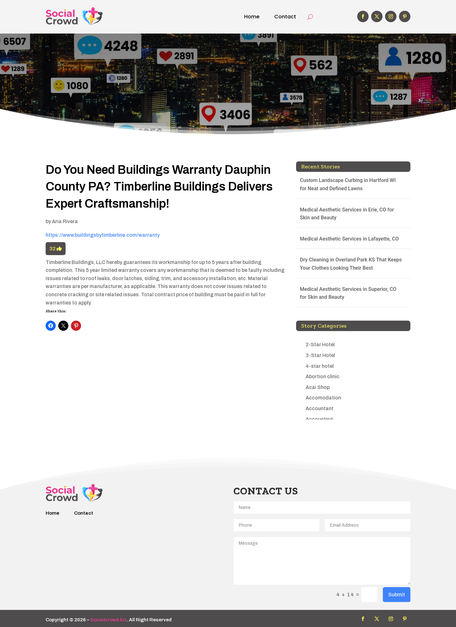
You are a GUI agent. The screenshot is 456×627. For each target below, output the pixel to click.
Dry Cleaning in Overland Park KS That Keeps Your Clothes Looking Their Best (351, 264)
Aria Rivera (65, 221)
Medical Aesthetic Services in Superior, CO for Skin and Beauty (348, 293)
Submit (396, 594)
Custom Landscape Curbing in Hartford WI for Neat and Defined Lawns (348, 184)
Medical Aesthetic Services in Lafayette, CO (349, 239)
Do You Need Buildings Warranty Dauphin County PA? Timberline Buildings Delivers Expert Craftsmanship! (159, 186)
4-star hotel (320, 366)
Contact (285, 16)
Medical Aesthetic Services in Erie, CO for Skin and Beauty (347, 214)
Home (251, 16)
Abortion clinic (322, 376)
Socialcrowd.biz (108, 619)
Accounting (319, 419)
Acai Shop (318, 387)
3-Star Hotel (320, 355)
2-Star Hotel (320, 344)
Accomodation (323, 397)
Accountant (319, 408)
